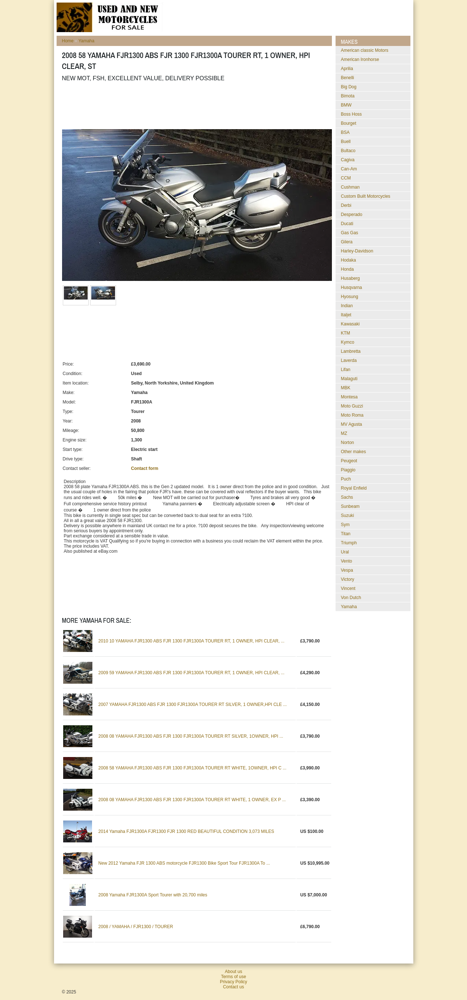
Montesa (349, 396)
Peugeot (349, 460)
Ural (345, 552)
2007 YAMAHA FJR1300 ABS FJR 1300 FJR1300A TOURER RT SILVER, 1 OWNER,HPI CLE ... (192, 704)
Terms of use (233, 976)
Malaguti (349, 378)
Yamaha (87, 40)
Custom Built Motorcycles (365, 196)
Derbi (346, 205)
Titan (346, 533)
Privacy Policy (233, 981)
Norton (347, 442)
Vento (346, 561)
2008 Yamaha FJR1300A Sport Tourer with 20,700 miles (152, 894)
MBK (346, 387)
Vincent (348, 588)
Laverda (349, 360)
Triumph (349, 542)
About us (233, 971)
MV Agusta (351, 424)
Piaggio (348, 469)
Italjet (346, 314)
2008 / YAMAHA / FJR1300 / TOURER (135, 926)
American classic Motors (364, 50)
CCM (346, 178)
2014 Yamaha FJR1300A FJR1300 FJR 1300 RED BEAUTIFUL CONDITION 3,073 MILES (186, 831)
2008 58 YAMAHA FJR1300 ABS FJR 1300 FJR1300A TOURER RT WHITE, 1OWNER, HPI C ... (192, 768)
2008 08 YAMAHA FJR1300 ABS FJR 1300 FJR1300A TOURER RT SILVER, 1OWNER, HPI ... (190, 736)
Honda (347, 269)
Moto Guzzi (352, 406)
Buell (346, 141)
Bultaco (348, 150)
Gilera (347, 241)
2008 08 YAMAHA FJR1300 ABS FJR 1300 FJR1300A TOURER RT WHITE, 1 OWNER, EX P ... (192, 799)
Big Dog (349, 86)
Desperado (352, 214)
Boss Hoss (351, 114)
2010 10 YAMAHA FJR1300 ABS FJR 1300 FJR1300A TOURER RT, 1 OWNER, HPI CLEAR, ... (191, 641)
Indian (347, 305)
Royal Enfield (354, 488)
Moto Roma (352, 415)
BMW (346, 105)
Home (68, 40)
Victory (347, 579)
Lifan (346, 369)
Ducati (347, 223)
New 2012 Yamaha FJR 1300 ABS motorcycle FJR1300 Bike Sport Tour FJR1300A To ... (184, 863)
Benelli (347, 77)
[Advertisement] (195, 105)
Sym (345, 524)
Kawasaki (350, 324)
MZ (344, 433)
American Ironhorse (360, 59)
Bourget (348, 123)
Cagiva (348, 159)
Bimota (348, 96)
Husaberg (350, 278)
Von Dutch (351, 597)
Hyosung (349, 296)
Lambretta (351, 351)
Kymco (348, 342)
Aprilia (347, 68)
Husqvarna (351, 287)
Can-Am (349, 168)
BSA (345, 132)
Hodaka (348, 260)
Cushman (350, 187)
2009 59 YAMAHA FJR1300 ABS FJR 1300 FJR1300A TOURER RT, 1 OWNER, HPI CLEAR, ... (191, 672)
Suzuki (347, 515)
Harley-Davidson (357, 251)
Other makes (353, 451)
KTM (345, 333)
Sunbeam (350, 506)
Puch (346, 479)
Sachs (347, 497)
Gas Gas (349, 232)
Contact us (233, 986)
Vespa (347, 570)
